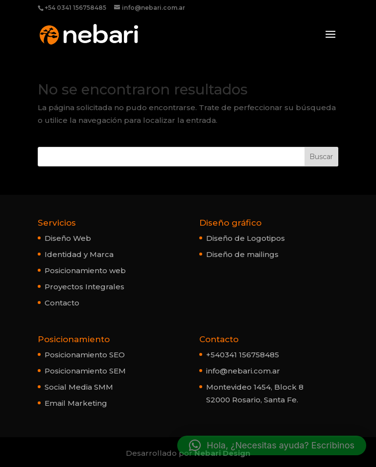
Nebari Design (222, 453)
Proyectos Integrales (84, 286)
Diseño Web (68, 238)
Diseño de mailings (242, 254)
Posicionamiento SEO (85, 354)
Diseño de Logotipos (245, 238)
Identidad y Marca (79, 254)
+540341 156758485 (242, 354)
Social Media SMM (79, 387)
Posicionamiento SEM (85, 370)
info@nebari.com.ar (243, 370)
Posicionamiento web (85, 270)
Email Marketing (76, 403)
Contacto (62, 302)
